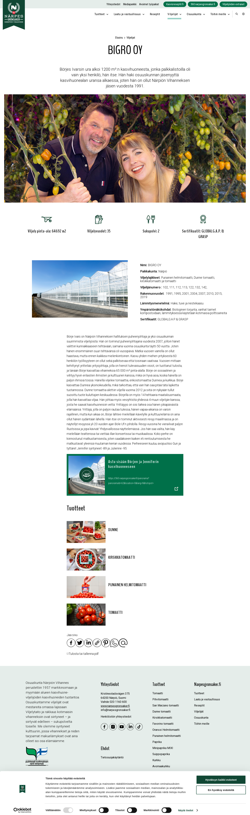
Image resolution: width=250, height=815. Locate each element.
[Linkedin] (130, 727)
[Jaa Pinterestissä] (105, 646)
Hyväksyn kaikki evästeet (221, 777)
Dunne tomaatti (161, 711)
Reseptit (155, 14)
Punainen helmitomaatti (166, 736)
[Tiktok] (139, 727)
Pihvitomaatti (160, 699)
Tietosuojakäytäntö (112, 757)
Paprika (157, 742)
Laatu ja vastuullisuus (127, 14)
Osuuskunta (194, 14)
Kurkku (156, 760)
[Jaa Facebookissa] (71, 646)
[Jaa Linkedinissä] (88, 646)
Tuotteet (99, 14)
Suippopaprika (161, 754)
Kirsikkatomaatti (162, 717)
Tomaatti (157, 693)
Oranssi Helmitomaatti (166, 729)
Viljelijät (173, 14)
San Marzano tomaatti (165, 705)
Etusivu (119, 37)
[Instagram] (113, 727)
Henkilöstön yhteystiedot (116, 716)
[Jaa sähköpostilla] (123, 646)
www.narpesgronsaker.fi (115, 706)
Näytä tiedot (185, 808)
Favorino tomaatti (162, 723)
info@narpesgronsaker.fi (115, 710)
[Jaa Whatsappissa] (114, 646)
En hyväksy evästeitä (221, 787)
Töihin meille (218, 14)
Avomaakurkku (161, 766)
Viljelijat (131, 37)
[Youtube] (121, 727)
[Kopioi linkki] (97, 646)
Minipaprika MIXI (162, 748)
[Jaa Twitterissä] (79, 646)
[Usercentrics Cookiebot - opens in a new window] (22, 808)
